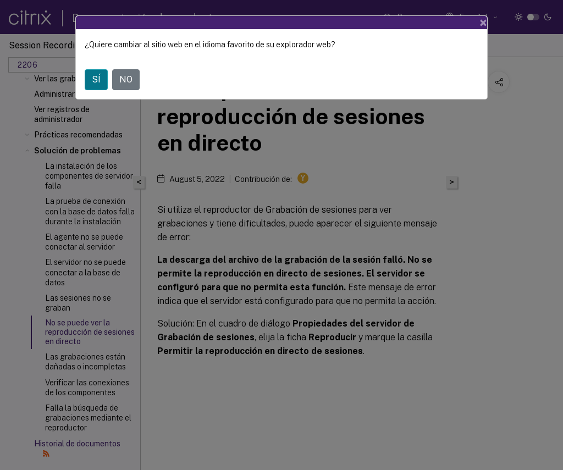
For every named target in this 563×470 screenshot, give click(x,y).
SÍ (96, 79)
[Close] (483, 22)
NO (126, 79)
